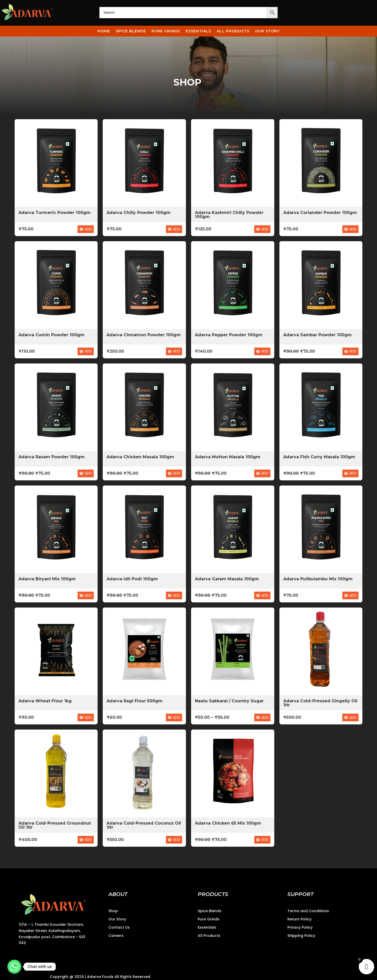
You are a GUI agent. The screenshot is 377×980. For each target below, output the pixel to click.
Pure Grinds (166, 32)
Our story (267, 32)
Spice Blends (131, 32)
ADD (85, 229)
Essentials (198, 32)
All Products (233, 32)
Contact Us (119, 927)
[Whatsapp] (14, 967)
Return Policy (299, 919)
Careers (116, 935)
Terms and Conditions (308, 910)
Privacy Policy (300, 927)
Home (104, 32)
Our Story (117, 919)
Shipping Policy (301, 935)
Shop (113, 910)
